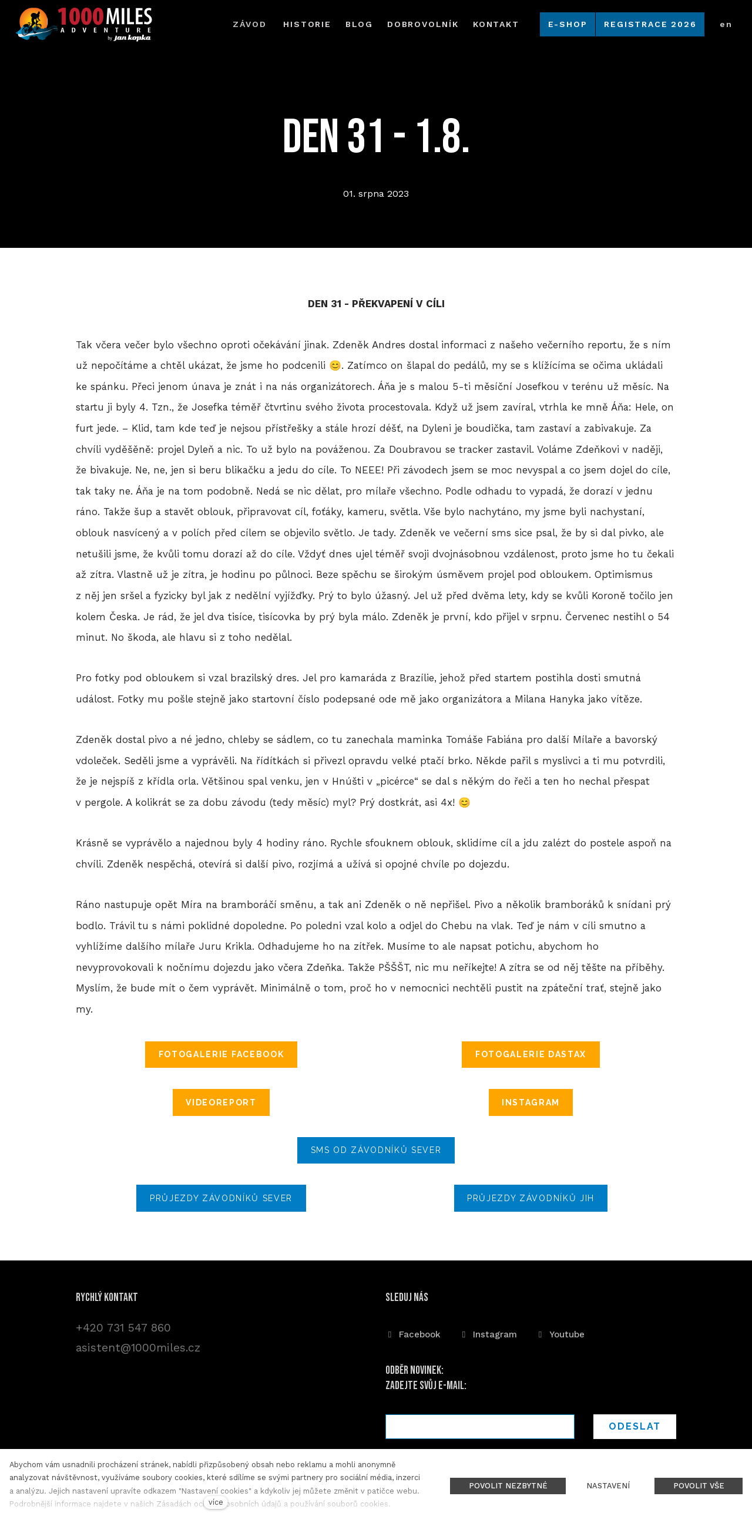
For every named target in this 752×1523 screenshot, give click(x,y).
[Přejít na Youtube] (560, 1334)
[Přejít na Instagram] (488, 1334)
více (216, 1502)
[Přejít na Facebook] (413, 1334)
